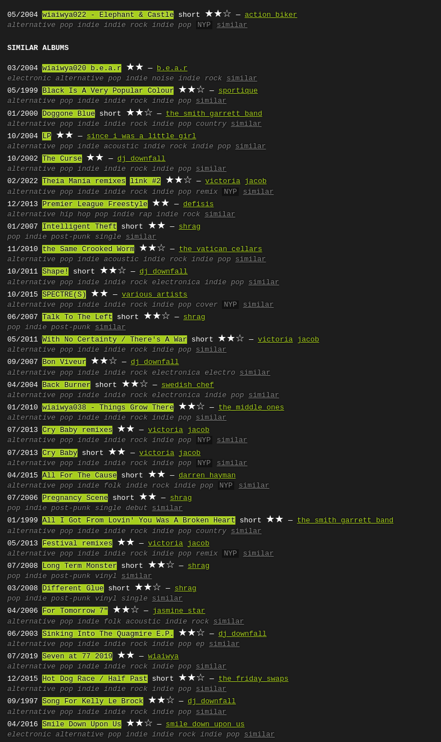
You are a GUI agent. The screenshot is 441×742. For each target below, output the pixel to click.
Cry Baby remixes (77, 430)
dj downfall (141, 159)
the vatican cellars (220, 249)
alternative (31, 25)
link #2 (145, 181)
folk (112, 486)
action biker (270, 15)
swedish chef (187, 385)
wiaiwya (163, 657)
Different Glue (72, 589)
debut (137, 508)
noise (163, 79)
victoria (222, 181)
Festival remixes (77, 544)
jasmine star (179, 611)
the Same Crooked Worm (88, 249)
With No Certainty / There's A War (114, 340)
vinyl (106, 576)
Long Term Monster (79, 566)
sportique (238, 91)
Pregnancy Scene (75, 498)
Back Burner (66, 385)
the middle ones (251, 408)
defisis (198, 204)
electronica (176, 282)
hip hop (75, 215)
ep (200, 644)
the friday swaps (254, 679)
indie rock (126, 25)
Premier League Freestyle (94, 204)
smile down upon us (205, 725)
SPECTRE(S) (64, 295)
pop (66, 25)
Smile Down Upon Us (81, 725)
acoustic (121, 147)
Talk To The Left (77, 317)
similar (232, 25)
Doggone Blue (68, 114)
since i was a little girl (141, 136)
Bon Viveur (64, 362)
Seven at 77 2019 (77, 657)
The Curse (61, 159)
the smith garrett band (214, 114)
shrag (190, 227)
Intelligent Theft (79, 227)
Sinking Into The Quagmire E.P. (108, 634)
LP (46, 136)
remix (207, 192)
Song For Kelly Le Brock (92, 702)
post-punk (70, 237)
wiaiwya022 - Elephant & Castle (108, 15)
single (108, 237)
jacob (255, 181)
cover (207, 305)
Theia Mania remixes (83, 181)
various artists (155, 295)
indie (88, 25)
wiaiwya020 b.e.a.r (81, 68)
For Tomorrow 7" (75, 611)
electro (219, 373)
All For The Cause (79, 476)
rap (145, 215)
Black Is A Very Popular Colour (108, 91)
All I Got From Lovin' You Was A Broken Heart (138, 521)
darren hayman (207, 476)
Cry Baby (59, 453)
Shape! (55, 272)
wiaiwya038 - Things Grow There (108, 408)
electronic (29, 79)
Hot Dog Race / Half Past (94, 679)
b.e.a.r (172, 68)
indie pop (172, 25)
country (211, 124)
